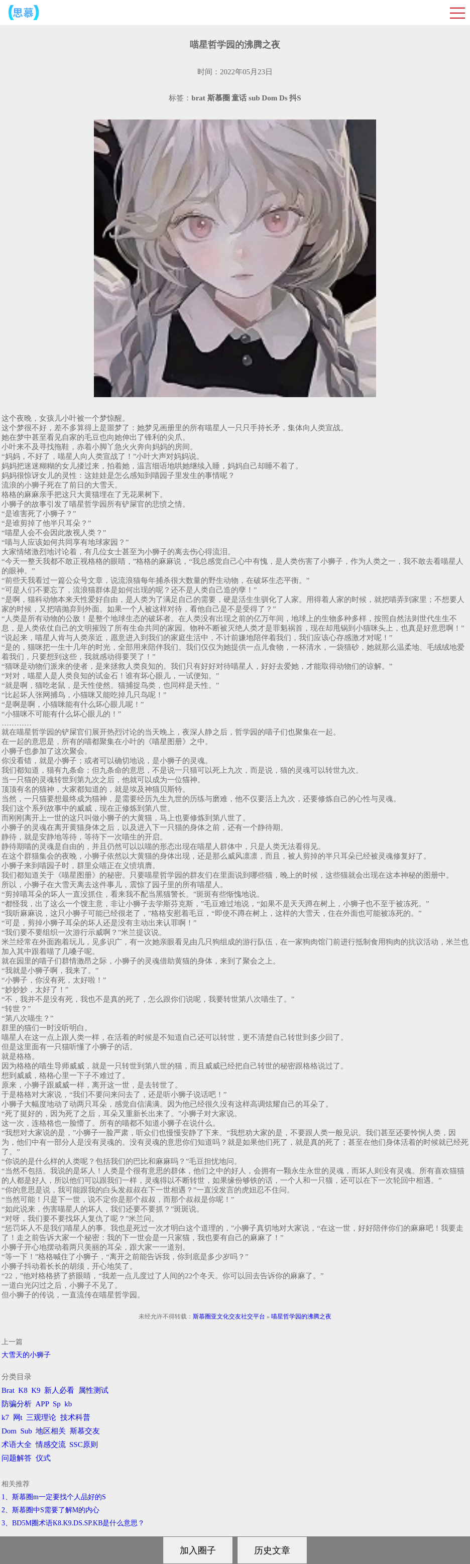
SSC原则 (83, 1444)
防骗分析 (17, 1404)
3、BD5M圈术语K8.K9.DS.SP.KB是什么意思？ (73, 1523)
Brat (8, 1390)
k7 (5, 1417)
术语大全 (17, 1444)
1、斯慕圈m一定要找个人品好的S (54, 1497)
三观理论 (41, 1417)
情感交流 (51, 1444)
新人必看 (59, 1390)
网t (18, 1417)
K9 (35, 1390)
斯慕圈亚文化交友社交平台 (229, 1316)
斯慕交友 (85, 1431)
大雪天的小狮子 (26, 1355)
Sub (26, 1431)
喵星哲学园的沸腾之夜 (301, 1316)
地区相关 (51, 1431)
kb (68, 1404)
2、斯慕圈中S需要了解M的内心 (50, 1510)
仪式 (43, 1458)
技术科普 (75, 1417)
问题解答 (17, 1458)
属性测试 (93, 1390)
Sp (57, 1404)
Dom (9, 1431)
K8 (22, 1390)
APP (42, 1404)
